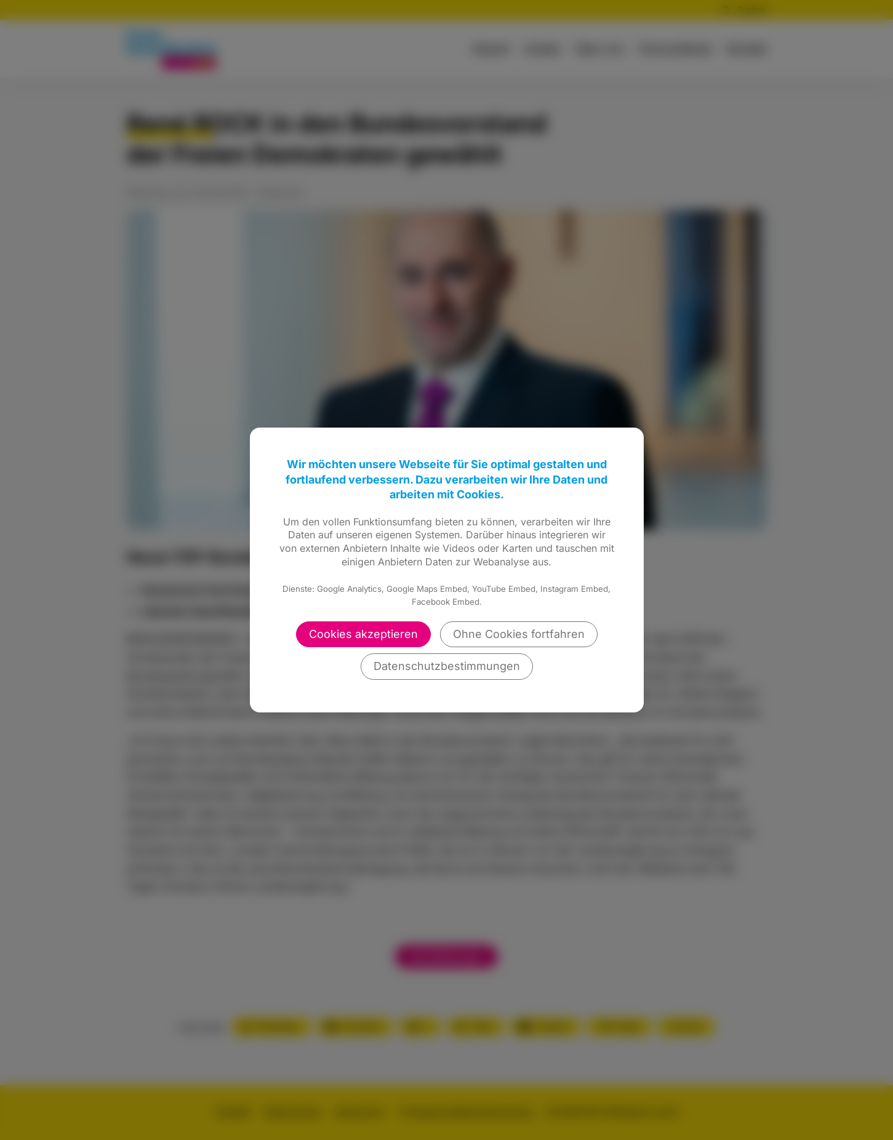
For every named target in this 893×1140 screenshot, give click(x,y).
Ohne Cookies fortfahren (519, 634)
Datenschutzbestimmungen (447, 666)
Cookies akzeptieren (363, 634)
